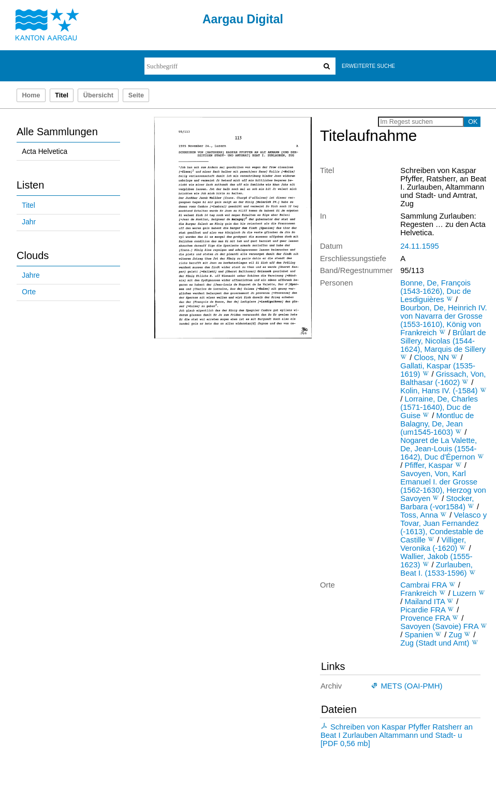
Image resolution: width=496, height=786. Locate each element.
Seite (136, 95)
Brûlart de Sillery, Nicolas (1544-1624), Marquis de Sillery (443, 340)
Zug (455, 635)
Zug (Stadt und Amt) (434, 643)
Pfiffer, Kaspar (429, 465)
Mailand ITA (425, 601)
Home (31, 95)
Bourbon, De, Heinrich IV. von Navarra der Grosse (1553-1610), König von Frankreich (443, 320)
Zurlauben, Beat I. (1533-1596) (436, 569)
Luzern (464, 593)
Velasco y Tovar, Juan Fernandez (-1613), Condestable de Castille (443, 527)
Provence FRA (425, 618)
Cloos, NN (431, 357)
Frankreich (418, 593)
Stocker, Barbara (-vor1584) (437, 502)
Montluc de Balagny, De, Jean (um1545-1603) (437, 423)
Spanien (419, 635)
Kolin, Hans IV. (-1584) (438, 391)
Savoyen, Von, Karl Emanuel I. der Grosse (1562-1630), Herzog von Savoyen (443, 486)
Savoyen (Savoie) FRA (439, 626)
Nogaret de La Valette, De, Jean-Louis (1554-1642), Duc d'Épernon (438, 448)
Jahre (30, 275)
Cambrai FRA (423, 585)
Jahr (29, 222)
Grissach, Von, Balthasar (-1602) (443, 378)
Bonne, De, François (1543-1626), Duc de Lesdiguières (435, 291)
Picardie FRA (422, 610)
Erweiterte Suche (368, 66)
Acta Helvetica (44, 151)
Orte (29, 292)
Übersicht (98, 95)
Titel (28, 205)
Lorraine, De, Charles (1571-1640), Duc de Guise (439, 407)
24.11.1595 (419, 246)
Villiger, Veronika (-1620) (433, 544)
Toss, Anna (419, 515)
